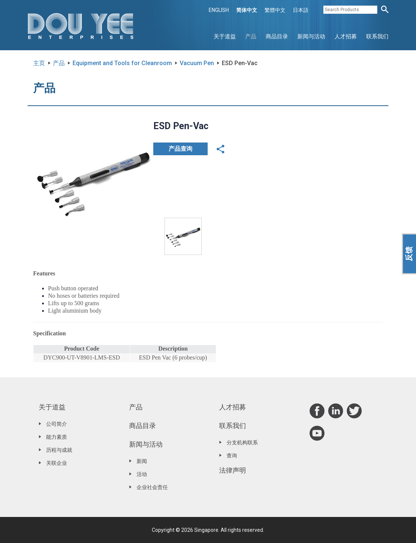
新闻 (142, 461)
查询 (232, 456)
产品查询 (180, 148)
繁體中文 (275, 10)
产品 (250, 36)
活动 (142, 474)
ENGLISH (219, 10)
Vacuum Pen (197, 63)
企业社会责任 (152, 487)
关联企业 (56, 463)
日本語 (300, 10)
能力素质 (56, 437)
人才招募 (346, 36)
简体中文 (246, 10)
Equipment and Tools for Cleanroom (122, 63)
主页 (39, 63)
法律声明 (232, 470)
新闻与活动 (311, 36)
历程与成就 (59, 450)
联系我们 (377, 36)
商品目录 (277, 36)
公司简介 (56, 424)
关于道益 (225, 36)
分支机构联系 (242, 442)
